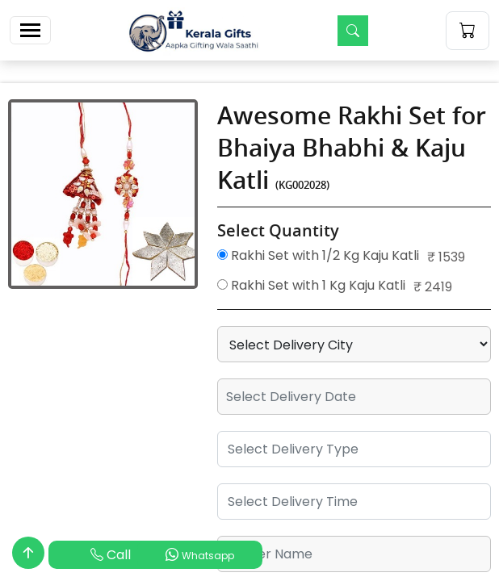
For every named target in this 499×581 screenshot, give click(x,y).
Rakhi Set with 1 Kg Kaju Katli (311, 285)
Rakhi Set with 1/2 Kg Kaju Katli (318, 255)
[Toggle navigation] (30, 30)
